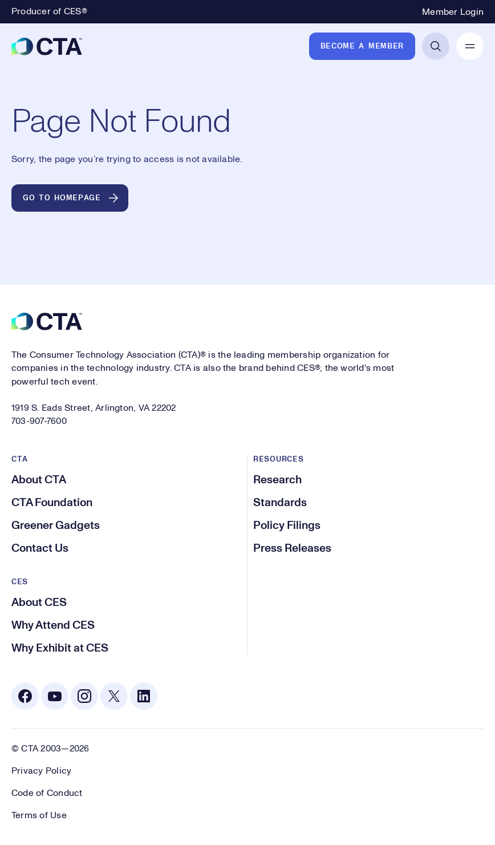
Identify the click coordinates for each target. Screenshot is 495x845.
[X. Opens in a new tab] (114, 696)
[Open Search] (435, 46)
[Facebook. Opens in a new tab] (25, 696)
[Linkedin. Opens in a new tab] (143, 696)
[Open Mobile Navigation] (470, 46)
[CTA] (46, 46)
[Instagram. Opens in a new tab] (84, 696)
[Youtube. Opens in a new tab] (54, 696)
